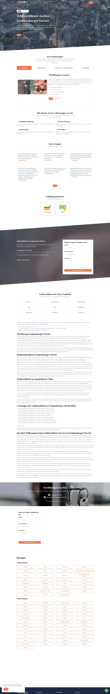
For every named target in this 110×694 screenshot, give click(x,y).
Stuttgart (25, 570)
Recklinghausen (84, 621)
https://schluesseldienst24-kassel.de (84, 575)
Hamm (25, 590)
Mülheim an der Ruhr (45, 590)
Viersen (25, 636)
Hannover (65, 567)
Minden (84, 632)
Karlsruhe (45, 579)
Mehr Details (57, 98)
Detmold (45, 640)
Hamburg (84, 603)
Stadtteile (51, 3)
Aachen (84, 587)
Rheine (45, 636)
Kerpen (25, 647)
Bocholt (45, 644)
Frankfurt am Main (65, 603)
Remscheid (25, 625)
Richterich (55, 312)
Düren (64, 629)
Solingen (84, 590)
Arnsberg (65, 640)
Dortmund (25, 614)
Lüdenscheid (25, 644)
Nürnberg (45, 610)
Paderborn (25, 594)
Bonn (65, 606)
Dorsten (25, 640)
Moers (45, 625)
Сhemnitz (65, 587)
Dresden (84, 567)
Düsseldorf (45, 603)
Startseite (31, 3)
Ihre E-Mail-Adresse (68, 251)
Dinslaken (84, 644)
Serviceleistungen (41, 3)
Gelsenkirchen (25, 583)
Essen (45, 567)
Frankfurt (25, 575)
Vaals (28, 307)
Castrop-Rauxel (84, 640)
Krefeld (45, 614)
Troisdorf (84, 636)
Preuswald (81, 312)
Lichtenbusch (81, 307)
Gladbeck (65, 636)
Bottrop (45, 594)
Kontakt (63, 3)
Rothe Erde (29, 312)
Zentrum (28, 302)
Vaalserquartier (81, 302)
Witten (25, 629)
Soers (55, 307)
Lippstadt (65, 644)
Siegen (64, 625)
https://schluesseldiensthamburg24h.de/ (84, 570)
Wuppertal (25, 610)
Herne (64, 617)
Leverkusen (45, 575)
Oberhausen (45, 583)
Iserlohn (45, 629)
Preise (57, 3)
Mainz (64, 583)
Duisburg (25, 567)
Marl (45, 632)
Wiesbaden (84, 579)
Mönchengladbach (65, 590)
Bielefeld (45, 606)
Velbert (64, 632)
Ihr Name (66, 245)
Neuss (84, 617)
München (25, 606)
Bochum (65, 570)
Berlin (45, 570)
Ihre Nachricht (67, 258)
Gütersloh (84, 625)
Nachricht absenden (78, 270)
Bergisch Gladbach (65, 594)
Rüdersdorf (64, 575)
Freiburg (25, 587)
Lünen (25, 632)
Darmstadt (45, 587)
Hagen (84, 583)
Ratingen (84, 629)
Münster (25, 579)
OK (6, 689)
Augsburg (65, 579)
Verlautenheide (55, 302)
